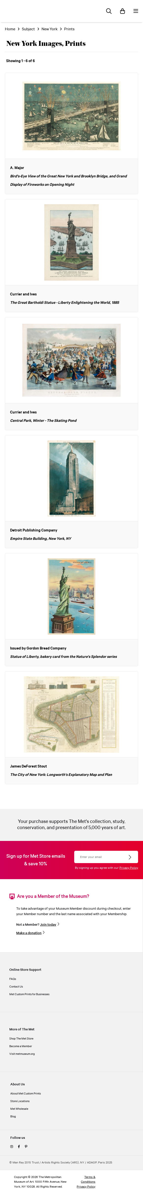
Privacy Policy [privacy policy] (86, 1187)
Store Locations (19, 1101)
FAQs (12, 979)
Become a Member (20, 1046)
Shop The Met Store (21, 1039)
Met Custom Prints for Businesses (29, 994)
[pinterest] (26, 1147)
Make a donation (29, 933)
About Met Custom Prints (25, 1094)
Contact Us (16, 987)
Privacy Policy (128, 868)
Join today (48, 924)
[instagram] (11, 1147)
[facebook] (19, 1147)
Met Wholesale (19, 1109)
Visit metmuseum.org (22, 1054)
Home (10, 29)
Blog (13, 1117)
